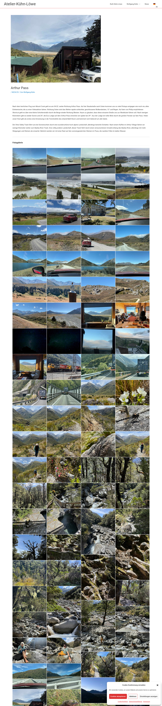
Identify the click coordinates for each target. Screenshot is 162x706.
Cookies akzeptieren (118, 696)
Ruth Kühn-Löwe (116, 4)
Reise (147, 4)
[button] (157, 685)
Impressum (146, 701)
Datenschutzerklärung (135, 701)
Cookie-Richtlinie (123, 701)
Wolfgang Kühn (132, 4)
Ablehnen (132, 696)
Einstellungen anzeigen (148, 696)
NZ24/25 (15, 92)
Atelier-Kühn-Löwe (20, 4)
